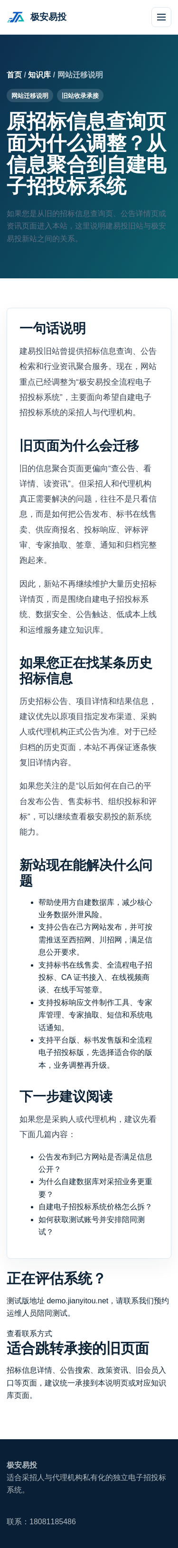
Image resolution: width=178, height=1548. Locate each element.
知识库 (39, 75)
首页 (14, 75)
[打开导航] (161, 17)
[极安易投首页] (36, 17)
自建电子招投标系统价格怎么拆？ (95, 1207)
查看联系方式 (29, 1334)
